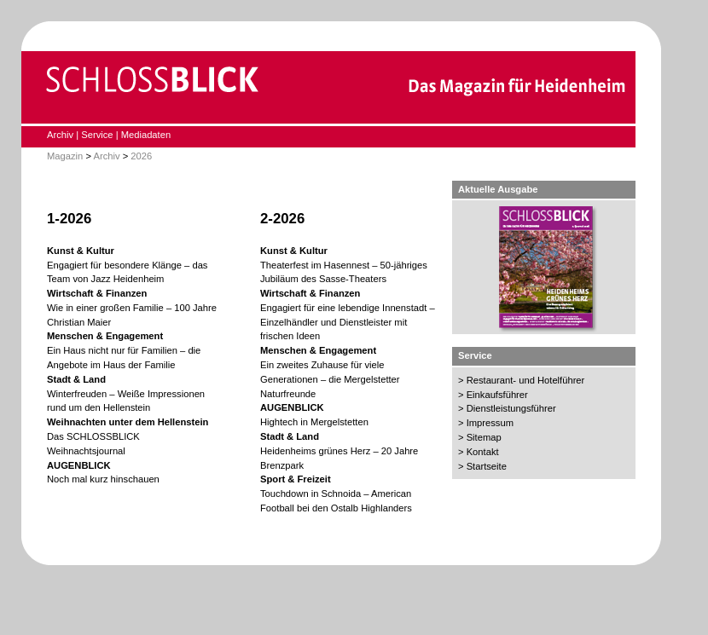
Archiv (60, 135)
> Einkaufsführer (493, 395)
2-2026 (282, 219)
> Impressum (486, 423)
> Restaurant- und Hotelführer (521, 380)
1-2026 (69, 219)
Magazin (65, 156)
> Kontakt (478, 452)
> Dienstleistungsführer (507, 408)
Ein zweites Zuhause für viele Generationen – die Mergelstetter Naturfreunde (330, 379)
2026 (141, 156)
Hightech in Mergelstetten (314, 422)
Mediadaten (146, 135)
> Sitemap (480, 437)
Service (97, 135)
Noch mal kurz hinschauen (103, 479)
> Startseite (482, 466)
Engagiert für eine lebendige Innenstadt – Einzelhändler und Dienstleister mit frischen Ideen (347, 322)
